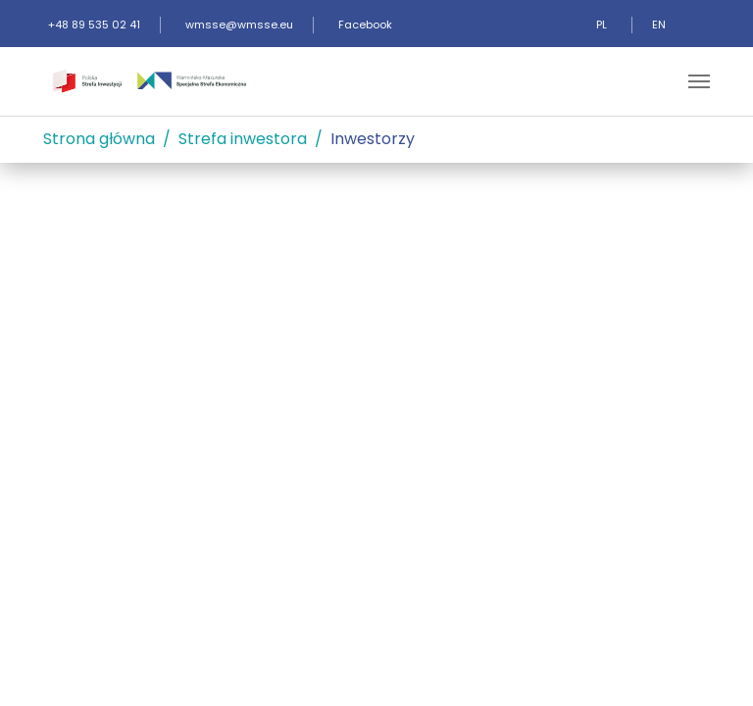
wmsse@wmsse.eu (239, 24)
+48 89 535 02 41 (94, 24)
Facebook (365, 24)
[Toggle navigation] (699, 81)
